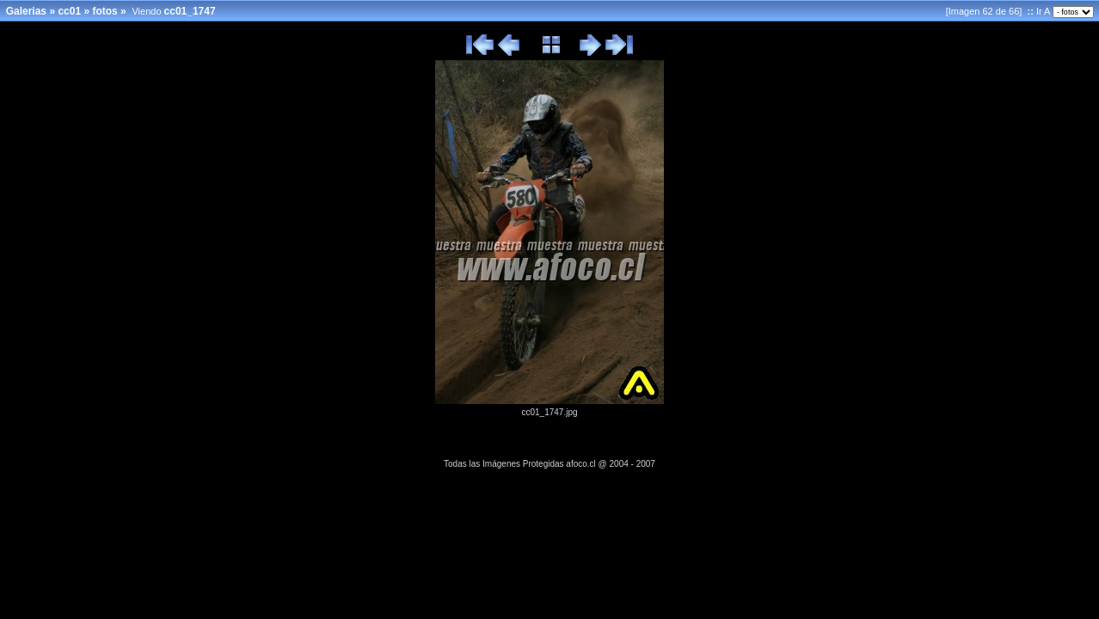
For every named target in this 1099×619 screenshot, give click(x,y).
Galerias (26, 11)
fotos (104, 11)
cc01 (69, 11)
